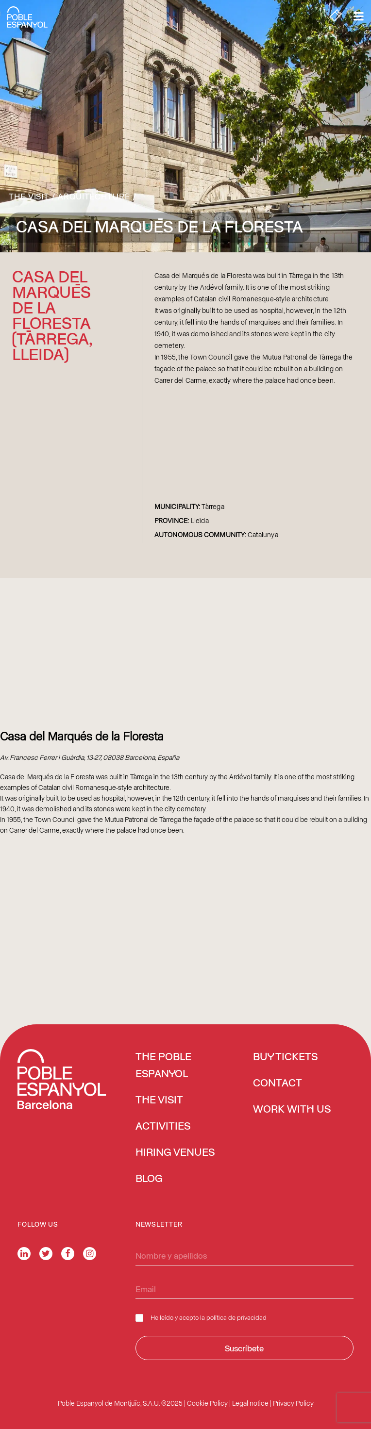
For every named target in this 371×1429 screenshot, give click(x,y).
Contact (277, 1083)
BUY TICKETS (285, 1057)
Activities (162, 1126)
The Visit (29, 196)
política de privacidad (236, 1317)
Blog (149, 1179)
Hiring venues (175, 1153)
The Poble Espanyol (163, 1066)
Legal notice (250, 1403)
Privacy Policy (293, 1403)
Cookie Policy (207, 1403)
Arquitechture (94, 196)
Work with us (292, 1109)
